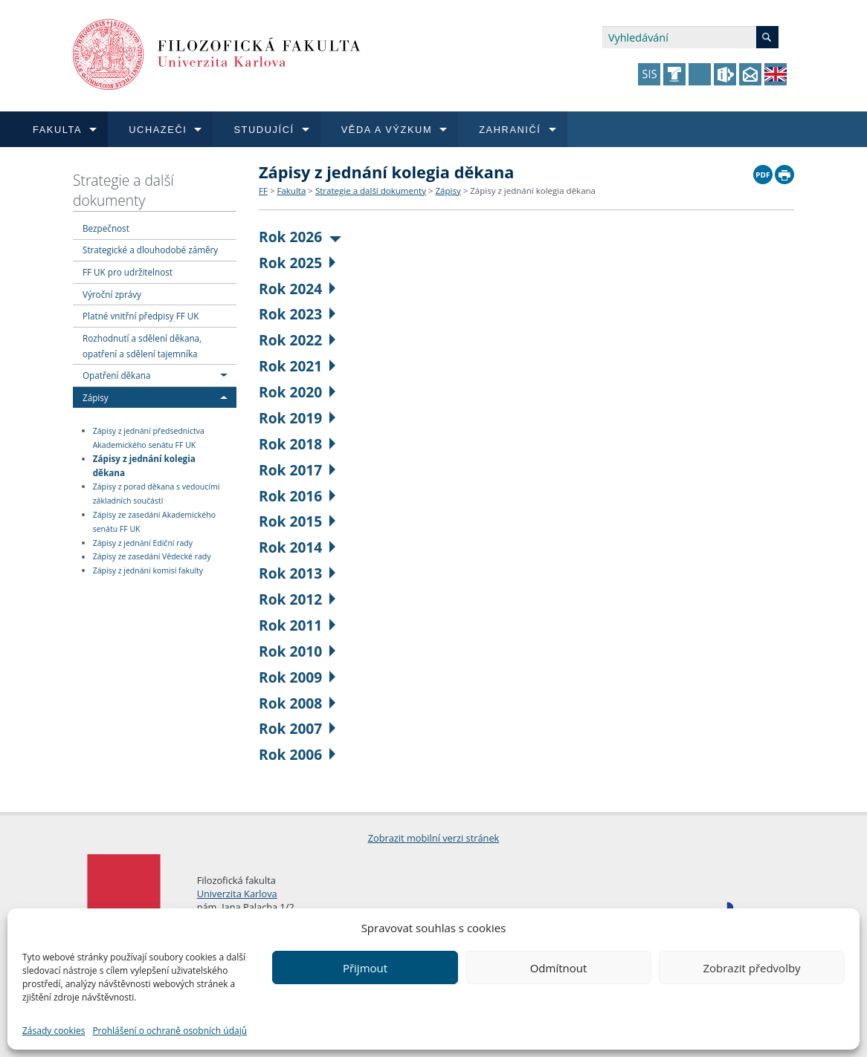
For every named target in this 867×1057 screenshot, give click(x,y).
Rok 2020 (297, 392)
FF (263, 190)
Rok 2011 (297, 625)
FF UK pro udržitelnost (128, 272)
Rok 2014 (297, 547)
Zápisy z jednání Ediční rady (143, 543)
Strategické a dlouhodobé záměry (150, 250)
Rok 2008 (297, 703)
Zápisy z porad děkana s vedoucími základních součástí (156, 493)
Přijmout (365, 967)
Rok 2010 (297, 651)
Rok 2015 (297, 521)
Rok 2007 (297, 728)
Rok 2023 (297, 314)
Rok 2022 (297, 340)
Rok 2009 (297, 677)
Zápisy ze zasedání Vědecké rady (152, 557)
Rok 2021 (297, 366)
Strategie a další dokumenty (123, 190)
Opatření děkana (116, 375)
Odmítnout (558, 967)
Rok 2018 (297, 444)
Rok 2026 (300, 237)
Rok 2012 (297, 599)
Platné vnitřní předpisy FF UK (141, 316)
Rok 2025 (297, 263)
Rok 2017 (297, 470)
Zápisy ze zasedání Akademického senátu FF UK (154, 522)
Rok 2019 (297, 418)
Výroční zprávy (112, 294)
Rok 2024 (297, 289)
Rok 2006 (297, 754)
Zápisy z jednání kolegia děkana (144, 465)
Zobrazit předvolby (751, 967)
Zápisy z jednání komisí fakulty (148, 570)
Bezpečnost (106, 228)
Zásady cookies (53, 1030)
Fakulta (291, 190)
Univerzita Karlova (237, 893)
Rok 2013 (297, 573)
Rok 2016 (297, 496)
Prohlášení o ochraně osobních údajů (169, 1030)
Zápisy (96, 397)
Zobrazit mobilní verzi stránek (434, 838)
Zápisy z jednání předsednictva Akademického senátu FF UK (148, 438)
